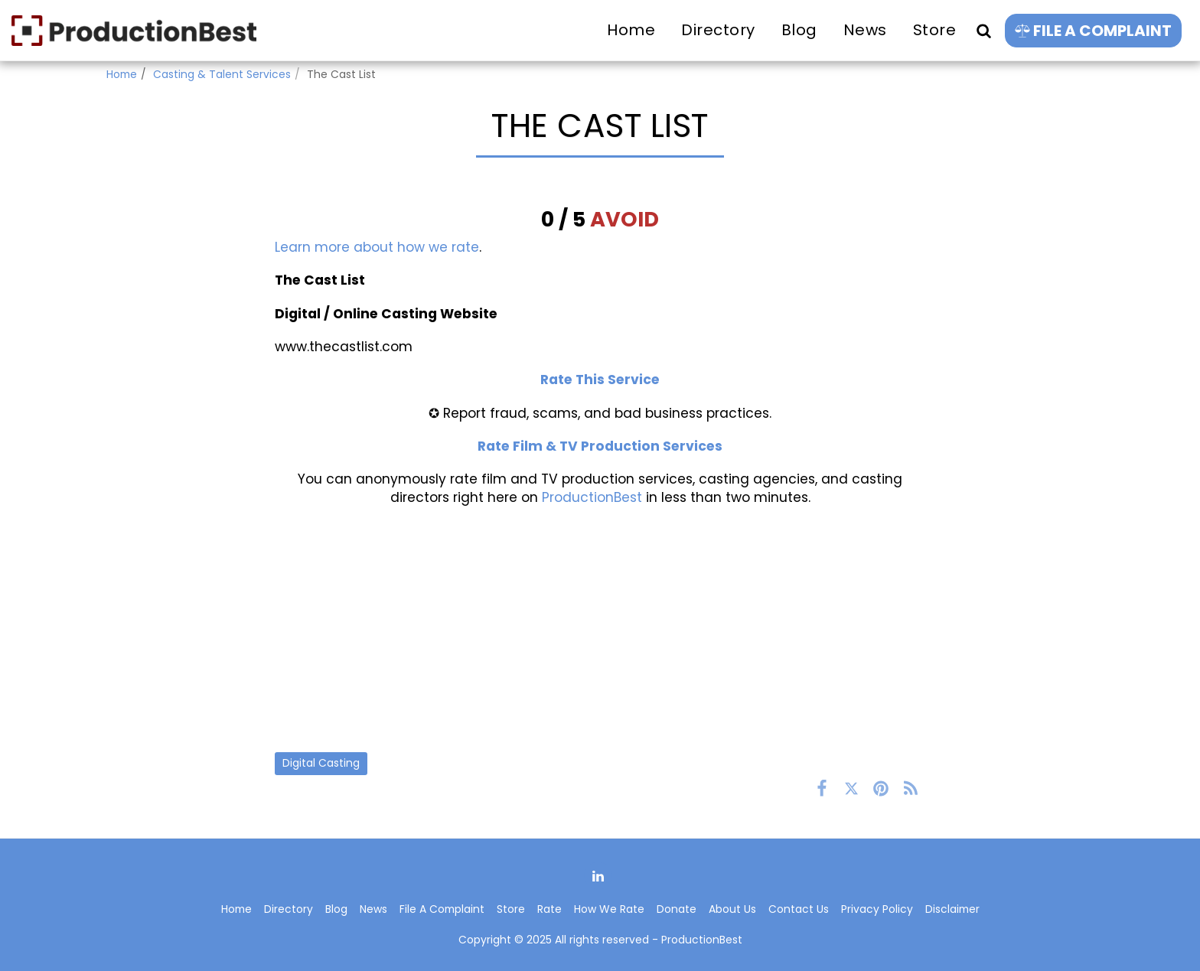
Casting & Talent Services (222, 74)
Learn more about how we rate (377, 247)
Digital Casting (321, 763)
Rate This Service (600, 379)
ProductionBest (592, 497)
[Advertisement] (600, 629)
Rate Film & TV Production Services (600, 446)
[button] (983, 30)
